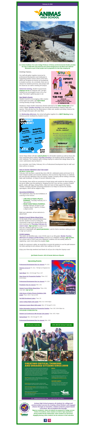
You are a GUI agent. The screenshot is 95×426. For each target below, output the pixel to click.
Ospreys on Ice (24, 90)
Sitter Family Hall (63, 106)
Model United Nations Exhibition (34, 204)
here (47, 241)
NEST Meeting (64, 114)
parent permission (43, 229)
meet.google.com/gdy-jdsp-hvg (28, 310)
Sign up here (33, 226)
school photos (42, 156)
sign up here (70, 237)
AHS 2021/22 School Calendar (62, 325)
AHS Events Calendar (33, 325)
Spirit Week (41, 100)
